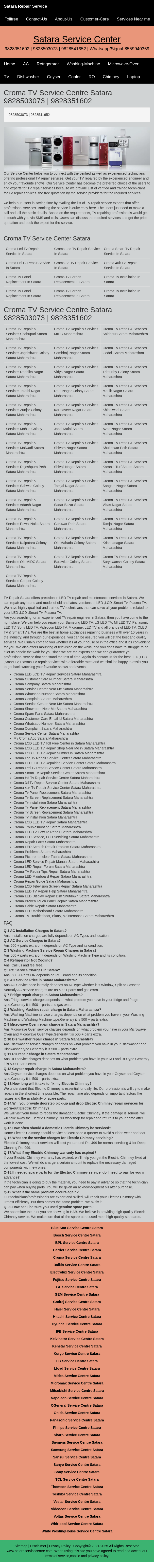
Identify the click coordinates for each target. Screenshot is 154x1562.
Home (9, 64)
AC (26, 64)
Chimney (111, 76)
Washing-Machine (83, 64)
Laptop (133, 76)
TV (6, 76)
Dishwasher (28, 76)
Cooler (74, 76)
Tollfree (11, 19)
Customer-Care (94, 19)
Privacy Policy (59, 1546)
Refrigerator (48, 64)
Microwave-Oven (123, 64)
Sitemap (21, 1546)
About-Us (63, 19)
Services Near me (133, 19)
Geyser (54, 76)
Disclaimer (38, 1546)
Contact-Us (36, 19)
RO (91, 76)
